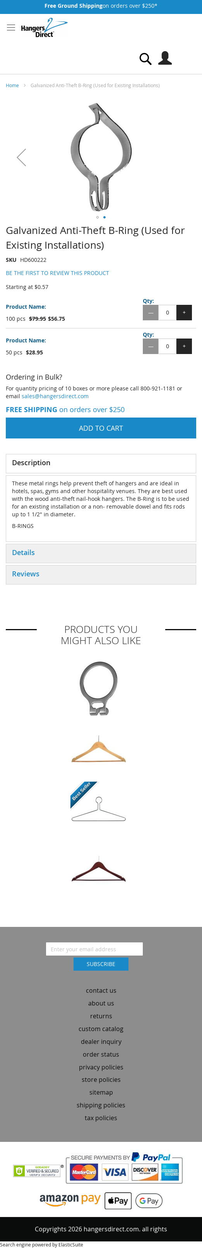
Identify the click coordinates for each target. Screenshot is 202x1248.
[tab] (101, 463)
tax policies (101, 1118)
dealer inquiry (101, 1041)
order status (101, 1054)
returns (101, 1016)
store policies (101, 1079)
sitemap (101, 1092)
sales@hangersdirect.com (55, 396)
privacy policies (101, 1067)
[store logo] (44, 27)
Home (12, 85)
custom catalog (101, 1029)
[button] (21, 157)
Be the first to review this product (57, 273)
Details (23, 552)
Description (31, 462)
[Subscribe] (101, 964)
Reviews (25, 573)
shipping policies (101, 1105)
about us (101, 1003)
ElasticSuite (70, 1244)
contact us (101, 990)
